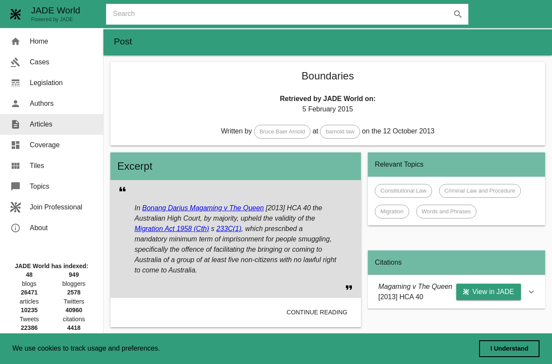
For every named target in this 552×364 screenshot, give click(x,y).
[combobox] (290, 14)
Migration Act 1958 (163, 228)
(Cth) (200, 228)
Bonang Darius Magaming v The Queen (203, 208)
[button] (282, 132)
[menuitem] (51, 41)
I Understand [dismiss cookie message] (509, 348)
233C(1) (229, 228)
